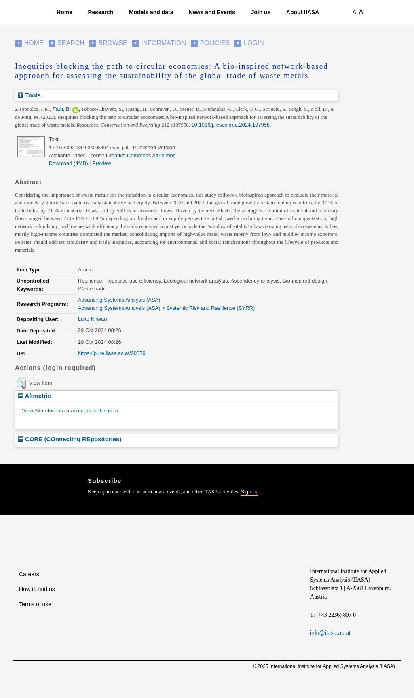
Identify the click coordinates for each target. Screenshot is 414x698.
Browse (112, 43)
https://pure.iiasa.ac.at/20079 (112, 353)
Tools (29, 95)
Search (70, 43)
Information (163, 43)
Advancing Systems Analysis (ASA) (119, 300)
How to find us (37, 589)
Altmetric (34, 395)
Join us (260, 12)
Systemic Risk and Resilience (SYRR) (210, 308)
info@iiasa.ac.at (330, 633)
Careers (29, 574)
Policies (215, 43)
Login (254, 43)
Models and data (151, 12)
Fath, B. (62, 109)
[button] (21, 383)
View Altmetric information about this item (70, 411)
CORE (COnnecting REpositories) (69, 439)
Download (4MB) (68, 163)
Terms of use (35, 604)
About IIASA (302, 12)
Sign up (249, 492)
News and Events (212, 12)
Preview (101, 163)
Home (64, 12)
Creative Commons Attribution (141, 155)
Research (100, 12)
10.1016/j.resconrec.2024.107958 (230, 125)
